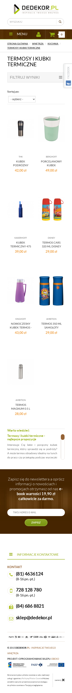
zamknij (60, 680)
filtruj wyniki (36, 77)
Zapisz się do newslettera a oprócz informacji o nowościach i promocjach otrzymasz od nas (36, 489)
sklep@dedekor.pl (34, 617)
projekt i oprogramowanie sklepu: (33, 659)
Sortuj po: (13, 91)
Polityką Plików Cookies (32, 678)
